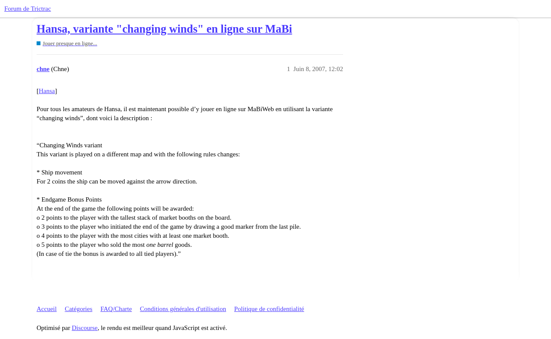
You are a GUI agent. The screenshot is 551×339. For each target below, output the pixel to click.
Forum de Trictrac (27, 8)
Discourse (85, 327)
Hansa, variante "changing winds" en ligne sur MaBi (164, 29)
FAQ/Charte (116, 308)
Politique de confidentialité (269, 308)
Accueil (47, 308)
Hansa (47, 90)
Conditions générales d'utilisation (183, 308)
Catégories (78, 308)
